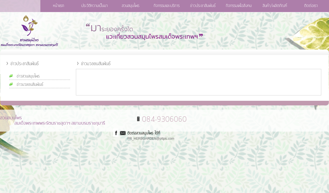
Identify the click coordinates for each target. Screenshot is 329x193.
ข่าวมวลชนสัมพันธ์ (30, 84)
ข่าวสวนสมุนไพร (28, 76)
